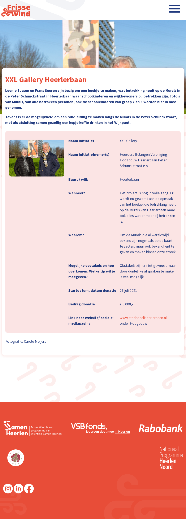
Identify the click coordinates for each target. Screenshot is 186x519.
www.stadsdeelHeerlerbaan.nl (143, 317)
